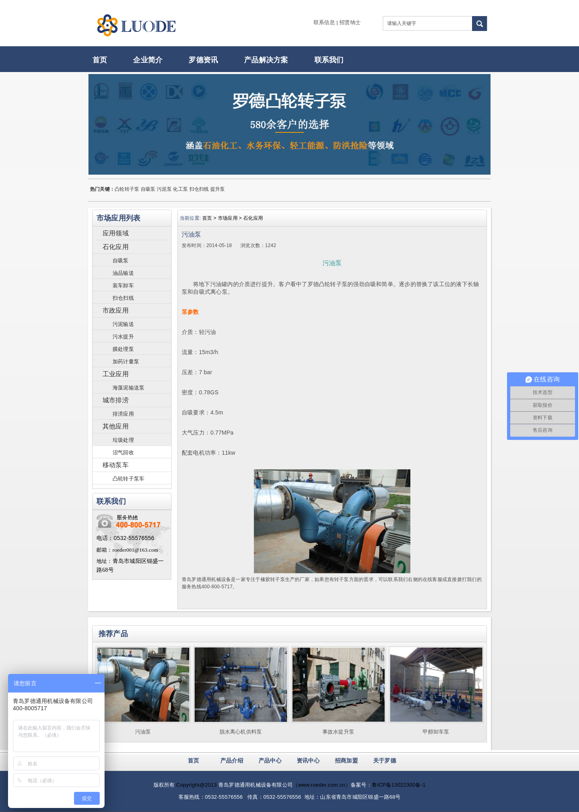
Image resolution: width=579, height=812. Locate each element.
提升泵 (217, 189)
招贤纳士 (350, 22)
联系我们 (329, 60)
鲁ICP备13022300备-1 (399, 785)
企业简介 (147, 60)
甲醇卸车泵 (436, 732)
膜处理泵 (123, 349)
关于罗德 (384, 760)
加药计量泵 (126, 362)
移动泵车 (116, 465)
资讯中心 (308, 760)
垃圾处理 (123, 440)
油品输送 (123, 273)
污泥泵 (164, 189)
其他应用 (116, 426)
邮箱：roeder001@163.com (127, 550)
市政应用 (116, 310)
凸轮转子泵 (127, 189)
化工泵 (180, 189)
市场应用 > (230, 218)
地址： (104, 561)
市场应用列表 (118, 218)
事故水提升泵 (338, 732)
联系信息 (324, 22)
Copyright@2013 (196, 785)
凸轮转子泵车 (128, 479)
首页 (99, 60)
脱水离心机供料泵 (241, 732)
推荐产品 (113, 634)
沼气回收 (123, 452)
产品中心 (270, 760)
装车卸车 (123, 285)
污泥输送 (123, 324)
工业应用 (116, 374)
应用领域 (116, 233)
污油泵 (143, 732)
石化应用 (116, 246)
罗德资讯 (203, 60)
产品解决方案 (266, 60)
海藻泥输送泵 (128, 388)
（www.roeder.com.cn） (322, 785)
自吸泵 (148, 189)
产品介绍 (231, 760)
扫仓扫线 (199, 189)
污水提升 (123, 337)
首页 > (210, 218)
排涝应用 (123, 414)
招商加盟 (346, 760)
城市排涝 (116, 400)
